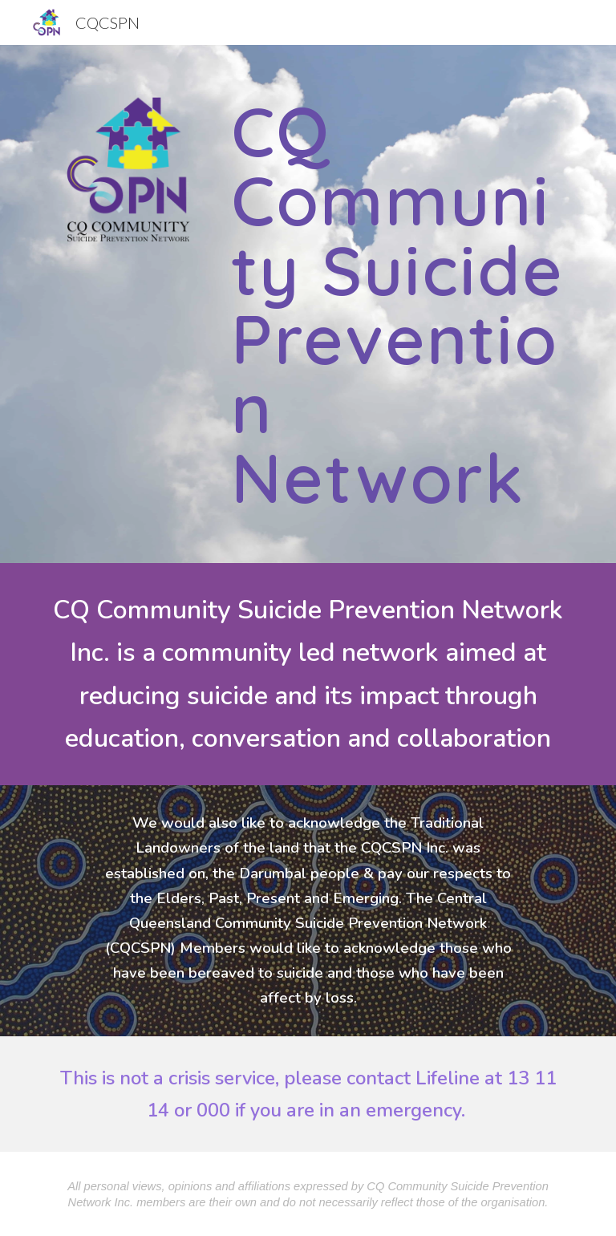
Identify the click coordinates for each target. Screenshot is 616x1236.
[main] (397, 304)
